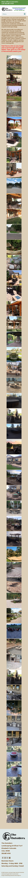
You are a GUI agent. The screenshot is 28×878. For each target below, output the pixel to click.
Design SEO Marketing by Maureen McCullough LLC (11, 875)
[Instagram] (5, 858)
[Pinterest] (10, 858)
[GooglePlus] (7, 858)
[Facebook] (3, 858)
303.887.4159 (9, 3)
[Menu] (14, 14)
